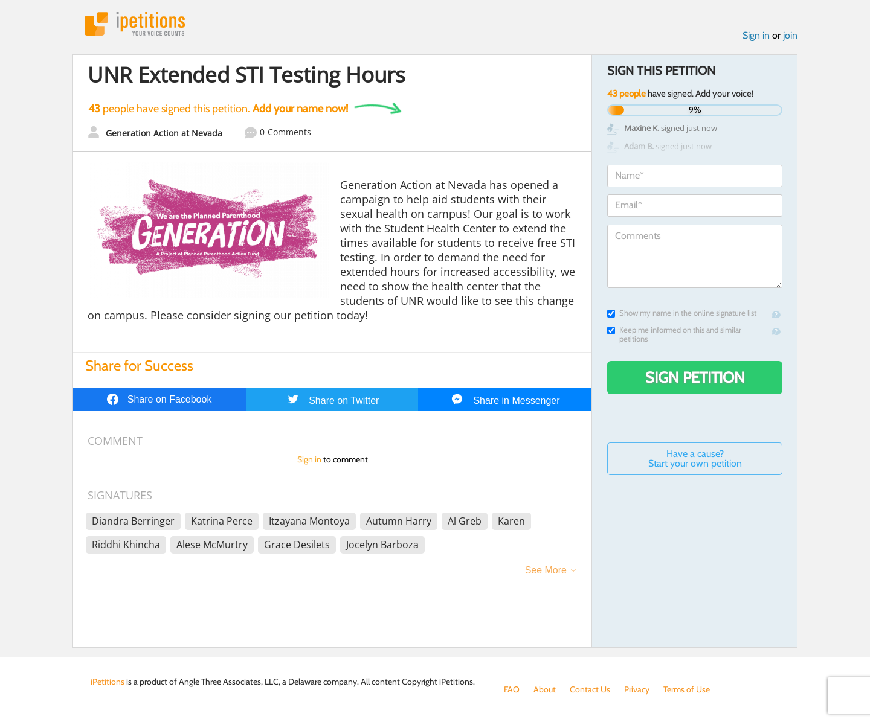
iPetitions (135, 24)
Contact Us (590, 689)
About (544, 689)
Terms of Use (686, 689)
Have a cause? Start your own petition (695, 458)
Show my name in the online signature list (681, 313)
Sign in (756, 35)
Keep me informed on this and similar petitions (674, 334)
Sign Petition (695, 377)
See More (546, 570)
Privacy (636, 689)
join (790, 35)
